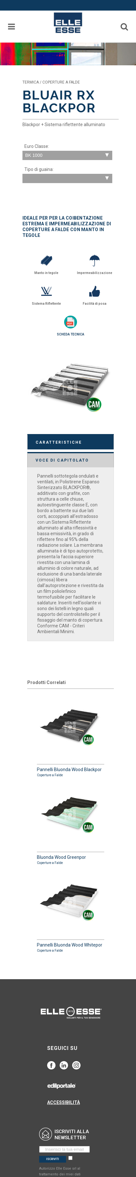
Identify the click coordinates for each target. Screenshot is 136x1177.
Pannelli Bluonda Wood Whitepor (70, 911)
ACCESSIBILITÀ (63, 1102)
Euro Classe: (36, 146)
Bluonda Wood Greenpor (70, 823)
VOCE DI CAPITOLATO (62, 460)
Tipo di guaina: (39, 169)
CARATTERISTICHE (59, 442)
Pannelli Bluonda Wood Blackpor (70, 736)
